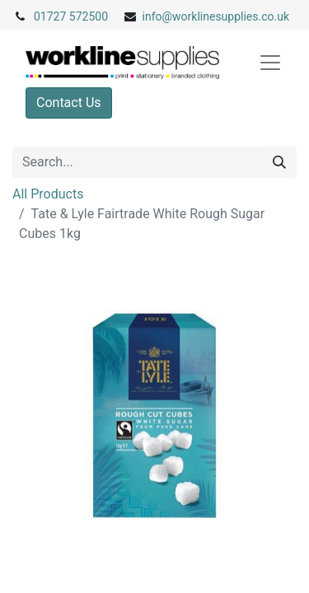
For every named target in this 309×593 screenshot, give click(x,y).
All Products (47, 194)
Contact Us (68, 102)
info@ (158, 16)
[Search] (279, 162)
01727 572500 (71, 16)
